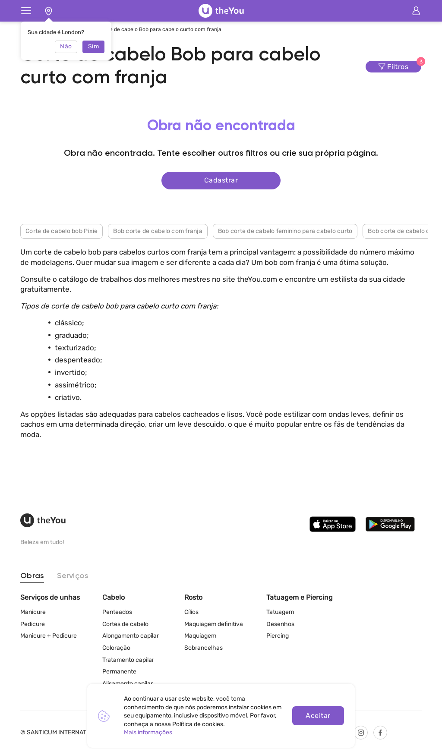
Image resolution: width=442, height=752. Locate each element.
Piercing (277, 635)
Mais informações (148, 732)
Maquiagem (200, 635)
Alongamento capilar (130, 635)
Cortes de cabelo (125, 624)
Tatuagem (280, 612)
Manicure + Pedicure (48, 635)
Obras (32, 576)
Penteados (117, 612)
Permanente (119, 671)
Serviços (72, 576)
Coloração (116, 647)
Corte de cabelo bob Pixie (61, 231)
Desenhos (280, 624)
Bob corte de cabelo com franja (157, 231)
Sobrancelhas (203, 647)
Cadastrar (221, 180)
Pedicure (32, 624)
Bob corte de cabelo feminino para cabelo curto (285, 231)
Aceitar (318, 715)
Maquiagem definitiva (213, 624)
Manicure (33, 612)
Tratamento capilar (128, 660)
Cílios (191, 612)
